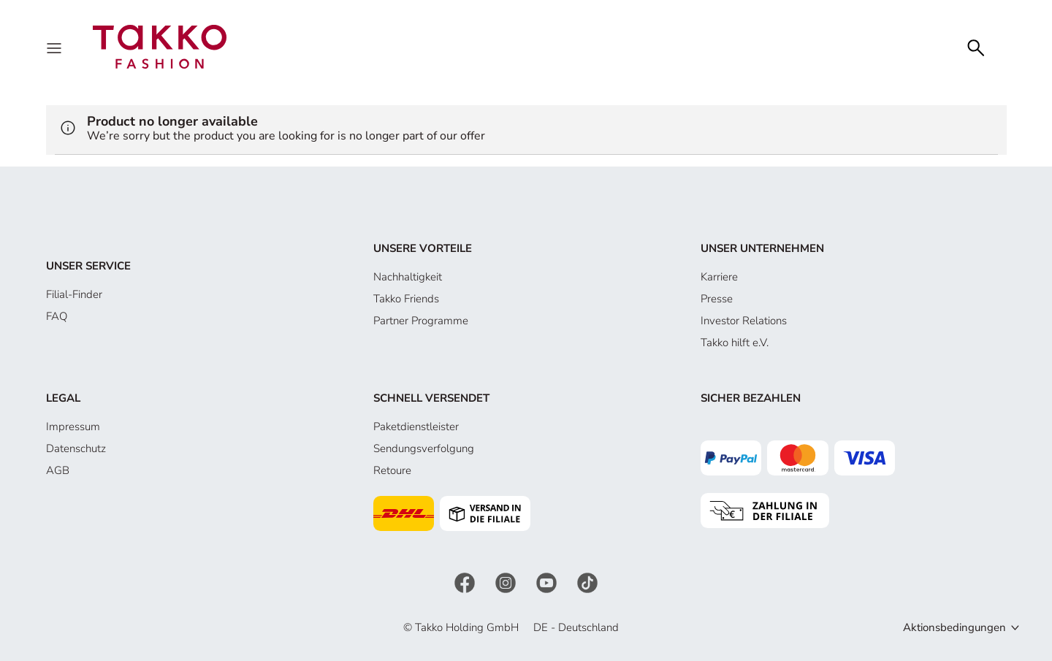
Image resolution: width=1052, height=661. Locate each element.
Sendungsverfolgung (423, 448)
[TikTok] (587, 581)
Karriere (719, 277)
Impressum (73, 426)
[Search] (976, 46)
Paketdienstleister (416, 426)
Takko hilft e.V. (735, 342)
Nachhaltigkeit (407, 277)
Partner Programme (420, 320)
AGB (57, 470)
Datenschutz (76, 448)
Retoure (392, 470)
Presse (717, 298)
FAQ (56, 316)
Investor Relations (744, 320)
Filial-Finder (74, 294)
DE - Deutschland (576, 627)
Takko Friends (406, 298)
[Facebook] (466, 581)
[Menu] (55, 46)
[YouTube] (548, 581)
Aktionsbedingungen (954, 627)
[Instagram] (507, 581)
